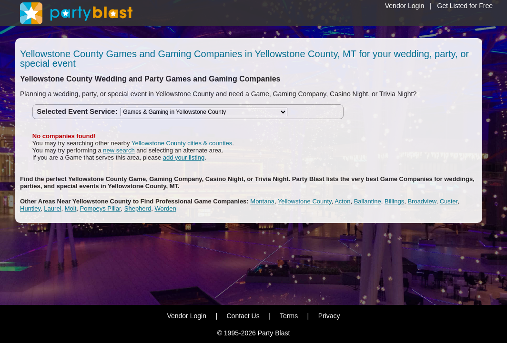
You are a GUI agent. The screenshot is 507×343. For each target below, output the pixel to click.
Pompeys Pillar (100, 208)
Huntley (30, 208)
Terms (289, 316)
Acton (342, 201)
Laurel (52, 208)
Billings (394, 201)
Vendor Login (405, 6)
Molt (71, 208)
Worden (165, 208)
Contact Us (242, 316)
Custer (449, 201)
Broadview (421, 201)
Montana (262, 201)
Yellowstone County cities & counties (182, 143)
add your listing (183, 157)
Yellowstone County (305, 201)
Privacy (329, 316)
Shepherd (137, 208)
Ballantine (367, 201)
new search (118, 150)
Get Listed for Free (465, 6)
